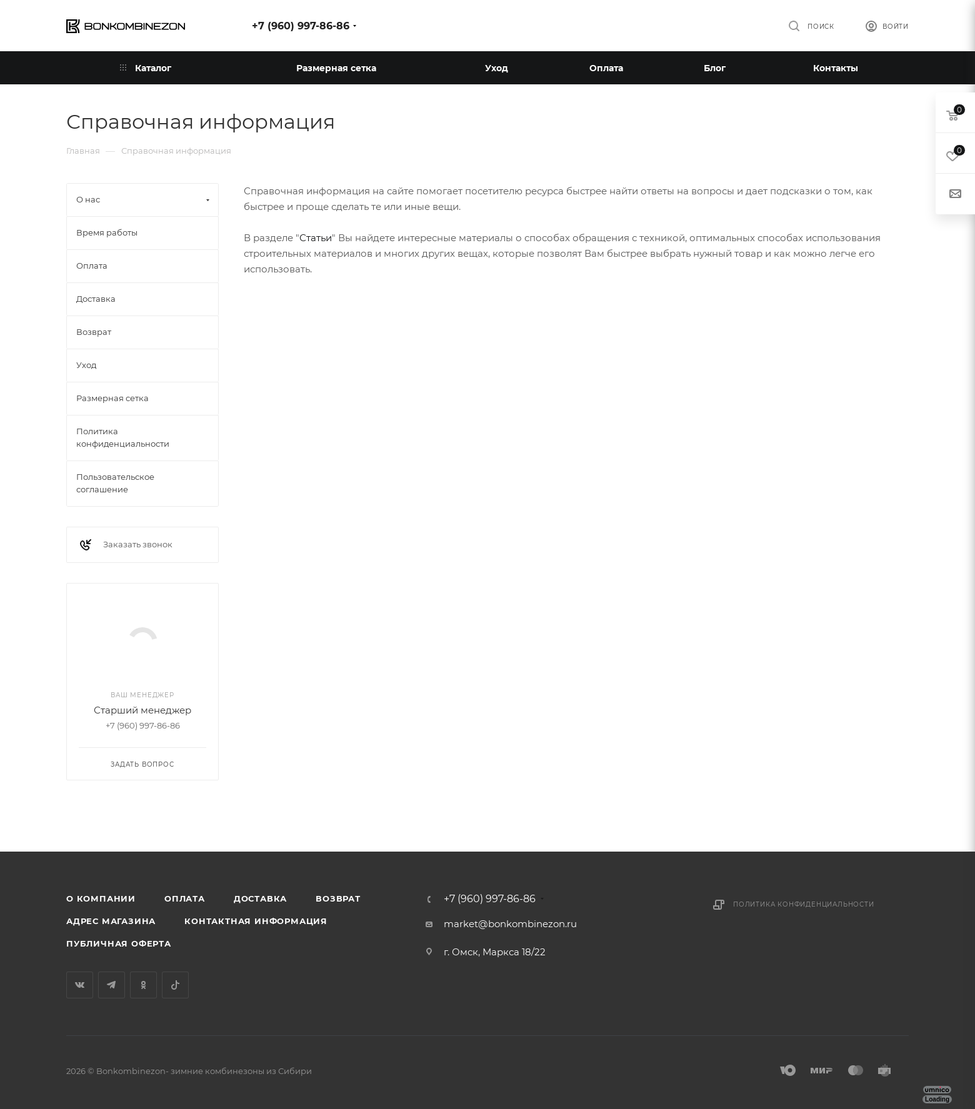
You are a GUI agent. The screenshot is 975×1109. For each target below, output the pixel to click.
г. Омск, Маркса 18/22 (495, 952)
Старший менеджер (142, 710)
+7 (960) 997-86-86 (300, 26)
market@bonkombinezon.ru (510, 924)
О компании (101, 898)
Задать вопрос (142, 764)
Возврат (338, 898)
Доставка (260, 898)
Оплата (184, 898)
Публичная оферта (118, 943)
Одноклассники (143, 985)
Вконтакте (79, 985)
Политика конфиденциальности (803, 904)
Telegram (111, 985)
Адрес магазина (111, 921)
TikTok (175, 985)
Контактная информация (256, 921)
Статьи (315, 238)
